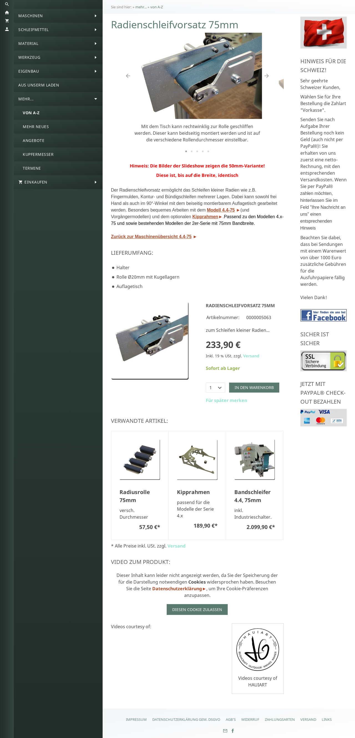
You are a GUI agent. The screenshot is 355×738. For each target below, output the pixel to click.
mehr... (141, 6)
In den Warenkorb (254, 387)
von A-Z (156, 6)
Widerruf (250, 719)
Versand (251, 355)
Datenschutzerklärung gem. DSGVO (186, 719)
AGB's (231, 719)
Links (327, 719)
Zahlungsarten (280, 719)
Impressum (136, 719)
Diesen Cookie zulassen (197, 609)
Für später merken (226, 400)
